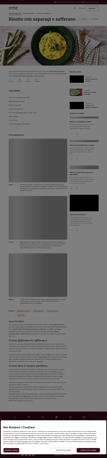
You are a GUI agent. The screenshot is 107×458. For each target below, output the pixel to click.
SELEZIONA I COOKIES (11, 450)
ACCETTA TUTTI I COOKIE (88, 450)
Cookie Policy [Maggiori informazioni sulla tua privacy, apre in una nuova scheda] (44, 444)
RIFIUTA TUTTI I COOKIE (63, 450)
